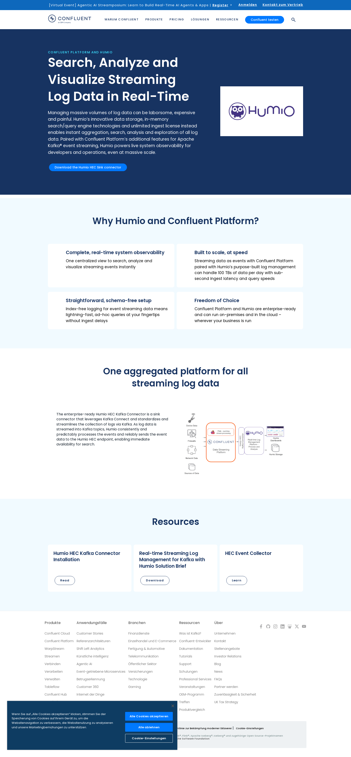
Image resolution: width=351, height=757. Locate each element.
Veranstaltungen (192, 687)
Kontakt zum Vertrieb (283, 4)
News (218, 671)
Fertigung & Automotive (146, 648)
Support (185, 664)
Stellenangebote (227, 648)
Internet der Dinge (90, 694)
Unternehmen (224, 633)
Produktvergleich (192, 709)
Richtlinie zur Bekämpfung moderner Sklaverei (202, 728)
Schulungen (188, 671)
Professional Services (195, 679)
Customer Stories (90, 633)
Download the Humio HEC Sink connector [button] (88, 167)
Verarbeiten (54, 671)
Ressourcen (189, 622)
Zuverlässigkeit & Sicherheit (235, 694)
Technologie (137, 679)
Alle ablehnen (149, 727)
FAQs (218, 679)
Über (218, 622)
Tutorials (185, 656)
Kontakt (220, 641)
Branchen (137, 622)
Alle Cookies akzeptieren (149, 716)
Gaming (134, 687)
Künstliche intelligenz (93, 656)
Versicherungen (140, 671)
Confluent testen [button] (264, 19)
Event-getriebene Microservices (101, 671)
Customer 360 (87, 687)
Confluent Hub (56, 694)
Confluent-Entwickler (195, 641)
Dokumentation (191, 648)
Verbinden (53, 664)
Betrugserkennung (91, 679)
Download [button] (155, 580)
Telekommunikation (143, 656)
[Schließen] (172, 706)
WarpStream (54, 648)
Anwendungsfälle (92, 622)
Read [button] (64, 580)
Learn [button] (237, 580)
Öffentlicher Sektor (142, 664)
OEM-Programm (191, 694)
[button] (111, 265)
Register (220, 5)
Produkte (53, 622)
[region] (92, 725)
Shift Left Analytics (90, 648)
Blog (217, 664)
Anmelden (247, 4)
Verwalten (52, 679)
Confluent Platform (59, 641)
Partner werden (226, 687)
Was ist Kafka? (190, 633)
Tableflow (52, 687)
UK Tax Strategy (226, 702)
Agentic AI (84, 664)
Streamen (52, 656)
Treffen (184, 702)
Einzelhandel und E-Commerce (152, 641)
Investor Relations (227, 656)
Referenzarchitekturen (93, 641)
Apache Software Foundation (190, 738)
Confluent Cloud (57, 633)
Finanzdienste (139, 633)
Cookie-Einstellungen (250, 728)
